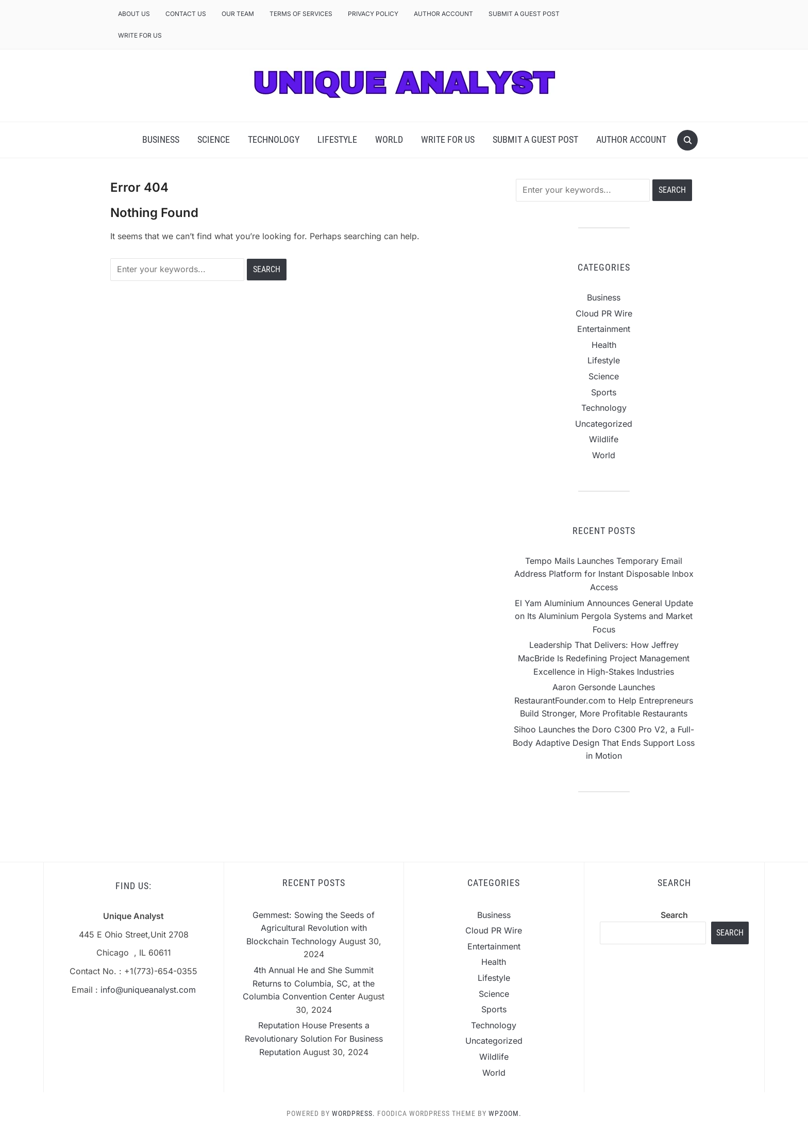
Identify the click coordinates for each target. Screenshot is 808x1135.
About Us (134, 14)
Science (213, 139)
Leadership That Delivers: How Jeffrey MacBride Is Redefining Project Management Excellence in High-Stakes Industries (603, 658)
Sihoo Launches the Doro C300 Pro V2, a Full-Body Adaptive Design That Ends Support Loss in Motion (604, 742)
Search (674, 915)
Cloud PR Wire (604, 313)
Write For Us (140, 35)
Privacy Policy (373, 14)
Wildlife (603, 439)
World (389, 139)
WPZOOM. (505, 1113)
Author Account (443, 14)
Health (604, 345)
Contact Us (185, 14)
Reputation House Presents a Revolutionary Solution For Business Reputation (314, 1038)
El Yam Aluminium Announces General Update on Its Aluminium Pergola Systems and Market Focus (604, 616)
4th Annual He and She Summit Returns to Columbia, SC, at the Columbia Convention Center (309, 983)
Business (160, 139)
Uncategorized (603, 424)
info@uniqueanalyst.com (148, 989)
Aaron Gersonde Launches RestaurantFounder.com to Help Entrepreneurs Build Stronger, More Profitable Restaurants (603, 700)
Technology (273, 139)
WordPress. (353, 1113)
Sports (603, 392)
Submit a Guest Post (524, 14)
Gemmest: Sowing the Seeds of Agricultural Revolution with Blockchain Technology (310, 928)
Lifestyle (337, 139)
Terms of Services (301, 14)
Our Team (238, 14)
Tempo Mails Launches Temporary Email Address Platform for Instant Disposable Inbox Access (604, 574)
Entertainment (603, 329)
